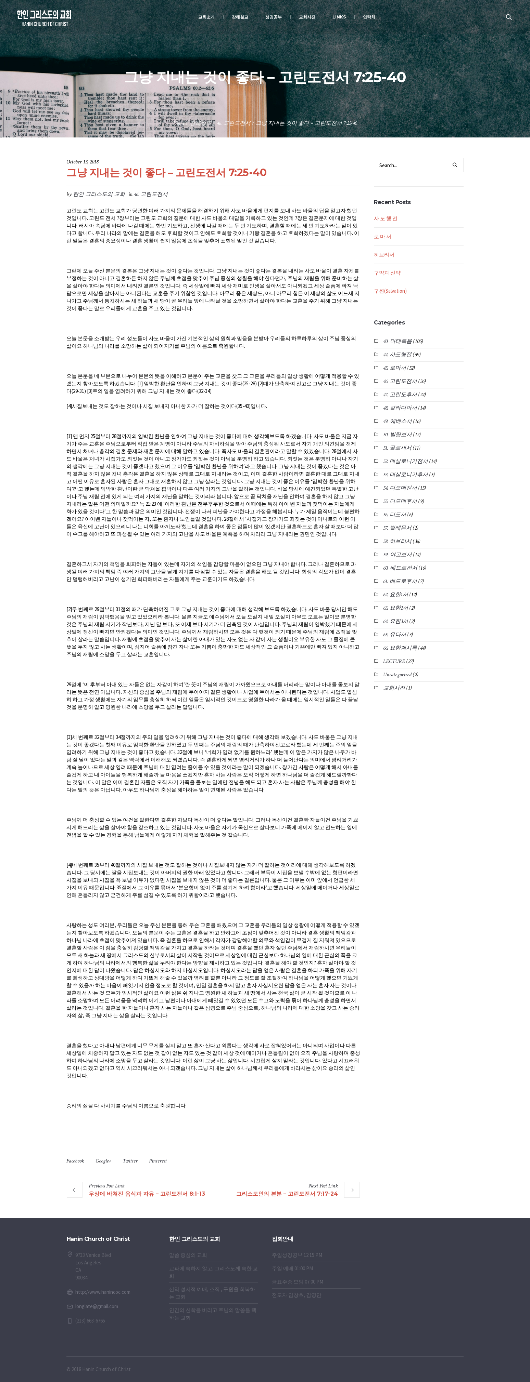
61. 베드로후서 (400, 581)
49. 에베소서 (397, 421)
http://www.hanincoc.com (102, 1292)
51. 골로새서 (397, 448)
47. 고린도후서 (400, 394)
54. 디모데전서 (400, 488)
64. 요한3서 (395, 621)
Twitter (130, 1161)
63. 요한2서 (395, 608)
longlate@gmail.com (96, 1306)
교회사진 (394, 688)
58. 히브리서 (397, 541)
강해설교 (201, 123)
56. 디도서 (394, 514)
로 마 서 (382, 236)
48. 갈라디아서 (400, 408)
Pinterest (158, 1161)
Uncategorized (397, 674)
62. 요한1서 (395, 594)
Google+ (103, 1161)
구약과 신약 (387, 272)
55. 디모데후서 (400, 501)
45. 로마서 (394, 368)
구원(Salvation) (390, 291)
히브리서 (384, 254)
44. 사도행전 (397, 354)
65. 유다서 (394, 634)
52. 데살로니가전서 (405, 461)
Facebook (75, 1161)
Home (179, 123)
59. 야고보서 (397, 554)
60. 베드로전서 (400, 568)
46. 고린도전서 (234, 123)
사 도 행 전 (386, 218)
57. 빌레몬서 (397, 528)
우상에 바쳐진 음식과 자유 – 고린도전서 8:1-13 (147, 1194)
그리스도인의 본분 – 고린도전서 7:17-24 (287, 1194)
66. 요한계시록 (400, 648)
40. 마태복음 (397, 341)
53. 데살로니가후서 (405, 474)
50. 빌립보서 (397, 434)
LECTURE (394, 661)
